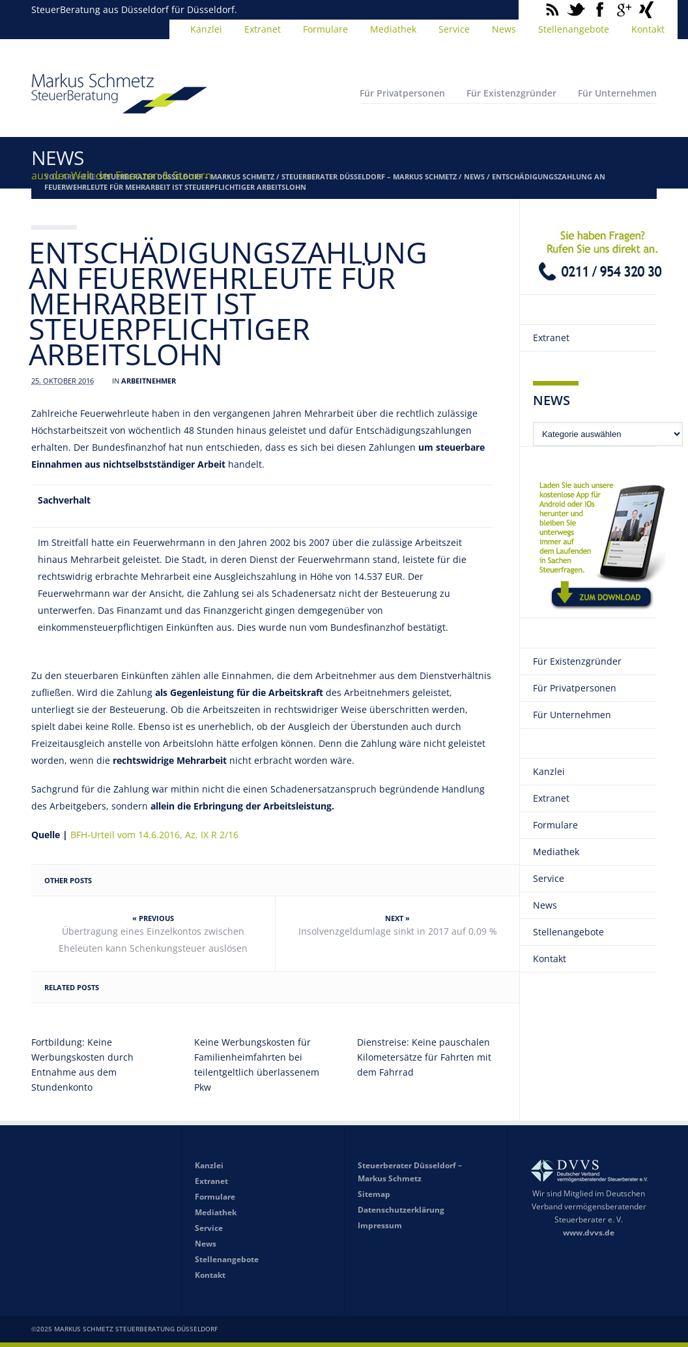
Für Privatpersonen (402, 93)
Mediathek (393, 29)
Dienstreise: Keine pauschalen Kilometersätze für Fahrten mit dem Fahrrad (424, 1057)
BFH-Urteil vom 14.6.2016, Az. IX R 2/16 (154, 834)
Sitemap (374, 1194)
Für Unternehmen (617, 93)
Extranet (262, 29)
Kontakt (648, 29)
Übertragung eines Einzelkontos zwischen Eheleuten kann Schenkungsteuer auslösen (153, 939)
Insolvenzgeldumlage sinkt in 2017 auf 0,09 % (397, 931)
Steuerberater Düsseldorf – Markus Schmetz (369, 176)
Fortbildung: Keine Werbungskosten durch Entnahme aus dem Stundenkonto (82, 1064)
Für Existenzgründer (511, 93)
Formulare (325, 29)
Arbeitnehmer (148, 381)
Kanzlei (206, 29)
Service (454, 29)
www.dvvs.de (588, 1232)
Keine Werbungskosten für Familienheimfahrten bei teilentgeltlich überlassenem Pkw (256, 1064)
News (504, 29)
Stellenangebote (573, 29)
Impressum (380, 1225)
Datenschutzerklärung (401, 1209)
